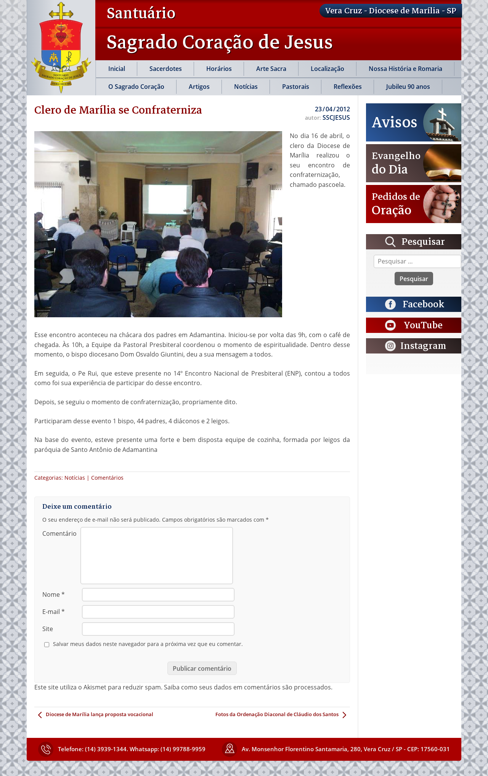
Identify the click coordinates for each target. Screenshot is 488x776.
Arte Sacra (271, 68)
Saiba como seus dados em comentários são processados (247, 687)
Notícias (246, 86)
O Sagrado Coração (136, 86)
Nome (53, 594)
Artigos (199, 86)
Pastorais (295, 86)
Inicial (116, 68)
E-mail (53, 611)
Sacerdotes (165, 68)
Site (47, 629)
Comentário (59, 533)
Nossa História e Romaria (405, 68)
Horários (219, 68)
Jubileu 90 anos (408, 86)
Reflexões (348, 86)
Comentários (107, 477)
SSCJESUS (336, 117)
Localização (327, 68)
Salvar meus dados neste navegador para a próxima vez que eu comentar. (148, 644)
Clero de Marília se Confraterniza (118, 110)
